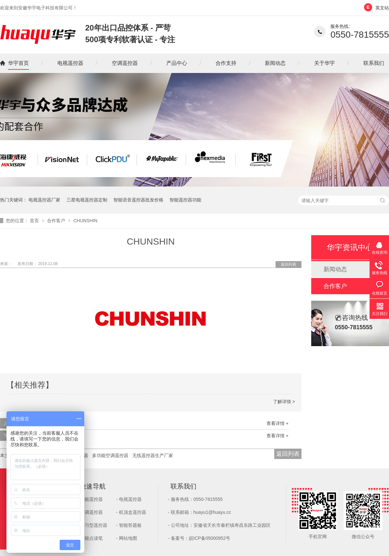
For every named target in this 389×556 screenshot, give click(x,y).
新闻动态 (275, 63)
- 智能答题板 (129, 525)
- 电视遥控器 (129, 499)
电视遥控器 (70, 63)
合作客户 (56, 220)
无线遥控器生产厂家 (152, 455)
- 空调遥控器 (90, 512)
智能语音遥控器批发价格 (138, 199)
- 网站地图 (126, 538)
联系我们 (373, 63)
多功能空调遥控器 (110, 455)
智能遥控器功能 (185, 199)
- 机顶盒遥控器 (131, 512)
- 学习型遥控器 (92, 525)
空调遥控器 (125, 63)
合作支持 (226, 63)
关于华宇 (324, 63)
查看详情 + (277, 423)
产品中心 (176, 63)
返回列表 (288, 264)
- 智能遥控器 (90, 499)
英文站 (382, 7)
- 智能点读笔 (90, 538)
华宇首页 (18, 63)
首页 (35, 220)
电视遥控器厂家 (44, 199)
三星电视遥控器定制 (86, 199)
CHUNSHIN (85, 220)
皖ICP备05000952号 (209, 538)
